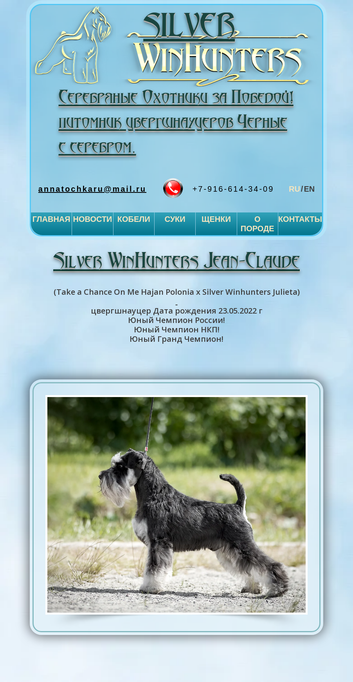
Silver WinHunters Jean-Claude (176, 262)
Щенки (216, 219)
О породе (257, 224)
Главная (51, 219)
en (309, 189)
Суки (174, 219)
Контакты (300, 219)
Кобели (133, 219)
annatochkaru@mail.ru (92, 189)
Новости (92, 219)
